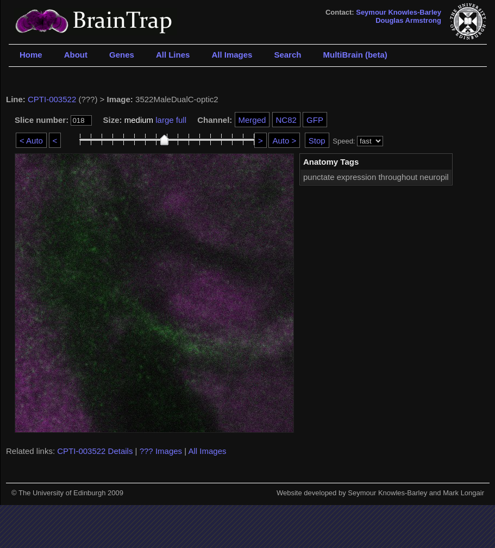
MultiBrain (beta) (355, 54)
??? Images (161, 451)
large (164, 119)
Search (287, 54)
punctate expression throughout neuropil (376, 177)
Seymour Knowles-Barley (398, 12)
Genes (121, 54)
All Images (231, 54)
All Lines (173, 54)
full (181, 119)
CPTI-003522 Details (95, 451)
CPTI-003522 (52, 99)
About (75, 54)
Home (31, 54)
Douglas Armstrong (408, 20)
